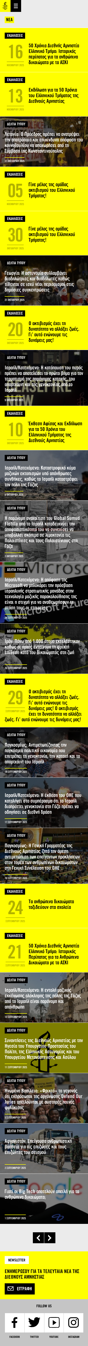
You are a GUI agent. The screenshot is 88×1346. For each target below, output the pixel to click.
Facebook (14, 1337)
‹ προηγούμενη (38, 1237)
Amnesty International (5, 6)
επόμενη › (49, 1237)
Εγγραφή (20, 1289)
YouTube (53, 1337)
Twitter (34, 1337)
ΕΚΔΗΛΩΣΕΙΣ (15, 35)
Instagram (73, 1337)
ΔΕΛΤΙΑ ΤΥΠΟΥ (16, 124)
